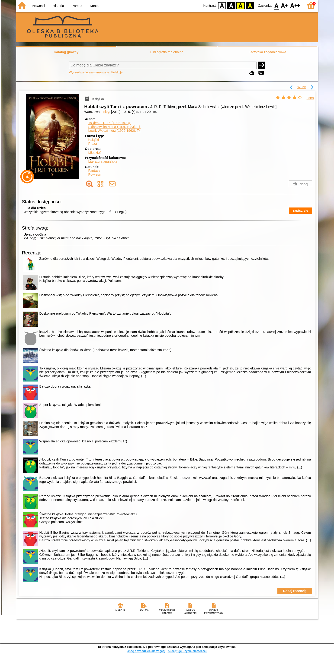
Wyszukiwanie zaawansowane (89, 72)
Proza (92, 143)
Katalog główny (66, 52)
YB (240, 5)
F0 (276, 5)
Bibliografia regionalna (166, 52)
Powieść (94, 174)
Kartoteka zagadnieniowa (267, 52)
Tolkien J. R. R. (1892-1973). (109, 123)
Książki (93, 140)
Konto (94, 6)
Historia (58, 6)
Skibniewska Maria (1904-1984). (114, 127)
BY (249, 5)
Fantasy (94, 170)
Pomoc (77, 6)
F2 (295, 5)
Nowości (38, 6)
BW (231, 5)
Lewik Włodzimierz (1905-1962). (114, 130)
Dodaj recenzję (295, 591)
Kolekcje (116, 72)
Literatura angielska (102, 161)
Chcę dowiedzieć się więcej (146, 651)
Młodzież (94, 153)
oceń (310, 98)
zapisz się (300, 210)
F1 (284, 5)
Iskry (106, 112)
